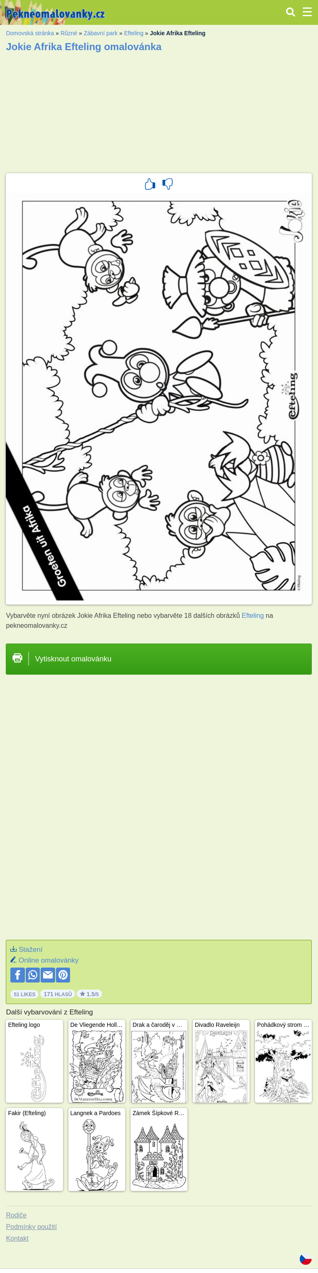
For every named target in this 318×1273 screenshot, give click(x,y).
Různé (69, 33)
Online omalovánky (49, 960)
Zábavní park (101, 33)
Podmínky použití (31, 1226)
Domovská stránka (30, 33)
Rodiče (16, 1215)
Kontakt (17, 1238)
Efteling (133, 33)
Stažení (31, 950)
